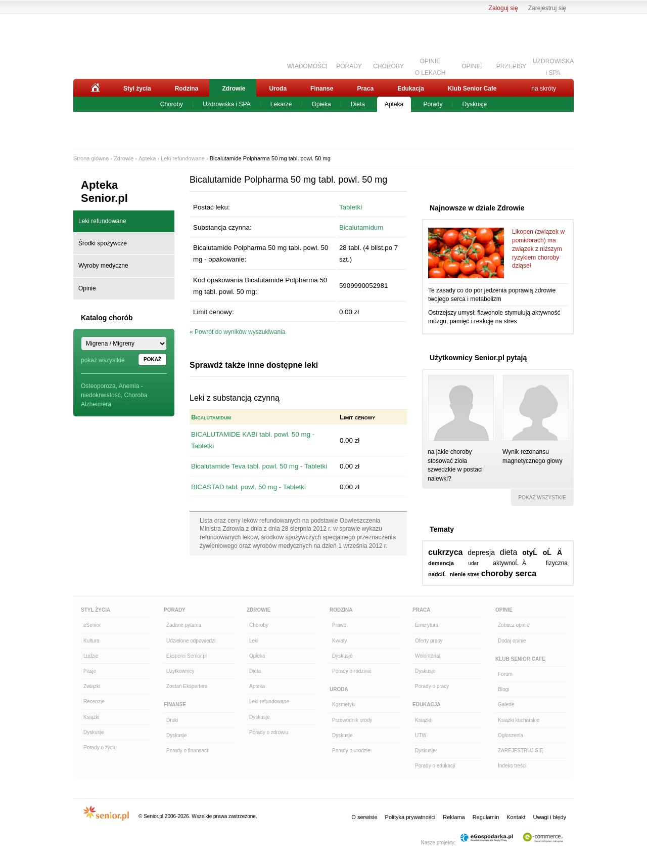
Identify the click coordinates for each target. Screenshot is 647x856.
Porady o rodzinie (352, 671)
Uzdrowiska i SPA (226, 104)
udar (473, 563)
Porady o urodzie (351, 750)
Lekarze (281, 104)
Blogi (503, 689)
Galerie (506, 704)
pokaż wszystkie (103, 360)
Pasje (89, 671)
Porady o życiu (100, 747)
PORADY (349, 66)
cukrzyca (445, 552)
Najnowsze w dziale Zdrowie (477, 208)
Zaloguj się (503, 8)
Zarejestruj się (547, 8)
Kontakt (515, 817)
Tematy (442, 529)
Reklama (454, 817)
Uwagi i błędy (549, 817)
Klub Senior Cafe (472, 88)
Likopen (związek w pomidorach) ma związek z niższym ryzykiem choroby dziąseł (538, 248)
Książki (91, 717)
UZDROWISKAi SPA (553, 66)
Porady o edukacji (435, 765)
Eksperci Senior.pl (186, 656)
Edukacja (410, 88)
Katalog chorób (107, 318)
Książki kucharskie (518, 720)
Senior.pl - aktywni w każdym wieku (129, 44)
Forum (505, 674)
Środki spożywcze (102, 243)
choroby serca (508, 573)
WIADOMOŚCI (307, 66)
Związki (91, 686)
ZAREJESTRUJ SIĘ (520, 750)
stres (474, 574)
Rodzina (187, 88)
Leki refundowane (183, 158)
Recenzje (94, 701)
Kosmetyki (343, 704)
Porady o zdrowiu (268, 732)
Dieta (358, 104)
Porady (432, 104)
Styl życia (137, 88)
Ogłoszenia (510, 735)
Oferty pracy (428, 641)
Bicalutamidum (361, 227)
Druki (172, 720)
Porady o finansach (188, 750)
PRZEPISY (511, 66)
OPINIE (471, 66)
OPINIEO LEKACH (430, 66)
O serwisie (364, 817)
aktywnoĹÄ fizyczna (530, 563)
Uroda (278, 88)
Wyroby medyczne (103, 265)
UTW (421, 735)
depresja (481, 552)
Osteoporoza (98, 386)
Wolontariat (427, 656)
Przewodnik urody (352, 720)
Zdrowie (233, 88)
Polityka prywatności (410, 817)
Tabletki (350, 207)
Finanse (321, 88)
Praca (365, 88)
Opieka (321, 104)
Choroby (171, 104)
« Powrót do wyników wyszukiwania (237, 331)
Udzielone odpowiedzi (190, 641)
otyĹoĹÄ (545, 552)
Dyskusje (475, 104)
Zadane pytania (183, 625)
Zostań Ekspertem (186, 686)
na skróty (543, 88)
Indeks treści (512, 765)
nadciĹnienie (447, 574)
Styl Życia (95, 610)
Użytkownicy (180, 671)
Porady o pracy (432, 686)
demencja (441, 563)
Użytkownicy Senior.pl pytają (478, 358)
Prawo (339, 625)
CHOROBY (388, 66)
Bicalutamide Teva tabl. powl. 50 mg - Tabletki (259, 466)
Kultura (91, 641)
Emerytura (426, 625)
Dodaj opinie (512, 641)
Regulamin (486, 817)
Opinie (87, 288)
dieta (509, 552)
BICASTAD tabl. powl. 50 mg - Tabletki (248, 487)
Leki (253, 641)
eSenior (92, 625)
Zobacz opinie (513, 625)
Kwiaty (339, 641)
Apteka (394, 104)
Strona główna (91, 158)
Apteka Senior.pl (104, 191)
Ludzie (90, 656)
